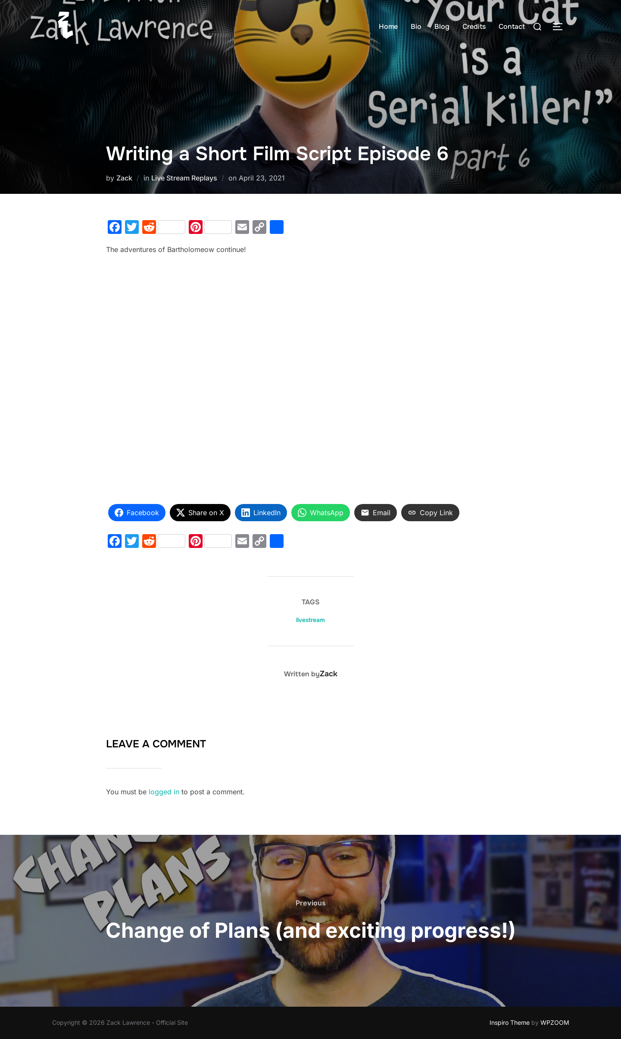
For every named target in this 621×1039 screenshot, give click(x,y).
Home (388, 26)
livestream (310, 620)
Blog (441, 26)
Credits (474, 26)
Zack (124, 178)
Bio (416, 26)
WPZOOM (554, 1022)
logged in (164, 791)
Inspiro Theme (510, 1022)
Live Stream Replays (184, 178)
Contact (512, 26)
